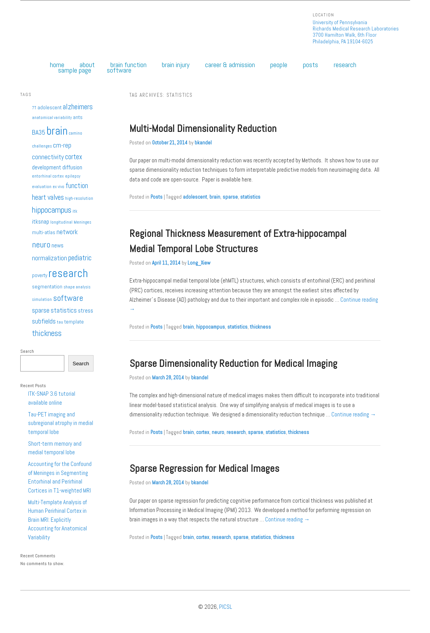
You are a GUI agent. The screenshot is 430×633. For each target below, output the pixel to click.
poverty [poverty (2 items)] (39, 275)
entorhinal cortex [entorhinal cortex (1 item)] (48, 176)
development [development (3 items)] (46, 167)
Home (57, 65)
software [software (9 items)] (68, 297)
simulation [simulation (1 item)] (42, 299)
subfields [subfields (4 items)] (44, 321)
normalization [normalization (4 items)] (49, 258)
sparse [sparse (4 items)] (41, 310)
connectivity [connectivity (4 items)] (48, 157)
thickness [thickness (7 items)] (47, 333)
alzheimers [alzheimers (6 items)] (78, 107)
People (278, 65)
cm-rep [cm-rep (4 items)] (62, 145)
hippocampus (210, 327)
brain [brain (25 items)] (56, 131)
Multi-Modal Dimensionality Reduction (202, 128)
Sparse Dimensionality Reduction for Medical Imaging (233, 363)
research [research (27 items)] (68, 273)
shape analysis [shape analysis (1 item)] (77, 287)
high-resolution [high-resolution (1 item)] (79, 198)
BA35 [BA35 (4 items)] (38, 132)
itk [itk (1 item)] (75, 211)
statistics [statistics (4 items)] (64, 310)
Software (119, 70)
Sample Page (74, 70)
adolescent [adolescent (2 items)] (49, 107)
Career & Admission (230, 65)
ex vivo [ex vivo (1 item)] (58, 186)
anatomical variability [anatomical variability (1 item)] (52, 117)
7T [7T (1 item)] (34, 107)
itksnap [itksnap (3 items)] (40, 222)
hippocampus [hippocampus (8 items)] (51, 209)
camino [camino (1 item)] (75, 133)
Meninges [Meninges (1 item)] (82, 222)
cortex (202, 432)
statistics (250, 197)
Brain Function (128, 65)
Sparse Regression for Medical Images (204, 468)
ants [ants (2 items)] (78, 117)
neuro (218, 432)
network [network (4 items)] (67, 232)
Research (345, 65)
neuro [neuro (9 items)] (41, 244)
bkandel (203, 142)
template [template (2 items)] (74, 321)
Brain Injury (175, 65)
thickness (260, 327)
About (87, 65)
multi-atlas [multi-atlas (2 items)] (43, 232)
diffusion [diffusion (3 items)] (72, 167)
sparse (230, 197)
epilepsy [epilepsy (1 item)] (72, 176)
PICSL (225, 606)
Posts (310, 65)
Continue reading (353, 414)
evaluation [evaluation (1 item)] (41, 186)
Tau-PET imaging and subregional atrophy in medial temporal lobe (60, 423)
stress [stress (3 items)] (85, 311)
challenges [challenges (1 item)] (42, 146)
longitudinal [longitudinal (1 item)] (61, 222)
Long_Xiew (199, 263)
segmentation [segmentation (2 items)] (47, 286)
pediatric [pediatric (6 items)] (80, 258)
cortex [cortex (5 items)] (73, 156)
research (236, 432)
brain (214, 197)
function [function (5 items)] (76, 185)
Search (27, 351)
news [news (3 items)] (57, 245)
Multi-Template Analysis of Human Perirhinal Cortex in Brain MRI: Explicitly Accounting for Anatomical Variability (57, 519)
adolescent (195, 197)
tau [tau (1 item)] (60, 322)
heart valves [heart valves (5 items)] (48, 197)
